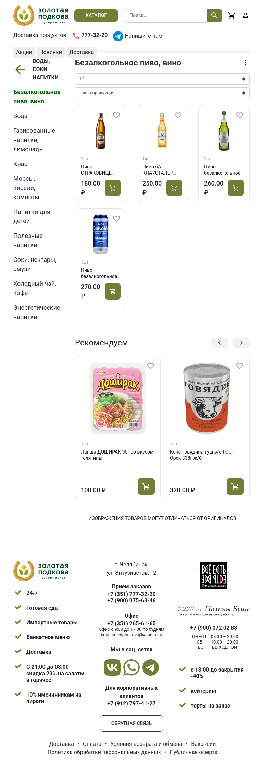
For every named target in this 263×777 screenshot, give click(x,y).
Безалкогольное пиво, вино (37, 96)
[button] (219, 343)
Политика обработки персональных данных (104, 752)
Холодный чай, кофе (34, 288)
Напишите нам (137, 36)
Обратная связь (131, 723)
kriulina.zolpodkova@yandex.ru (131, 634)
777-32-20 (90, 35)
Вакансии (203, 744)
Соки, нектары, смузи (35, 264)
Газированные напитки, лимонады (34, 140)
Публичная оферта (194, 752)
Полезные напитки (28, 240)
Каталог (96, 15)
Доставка (61, 744)
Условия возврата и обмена (146, 744)
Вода (20, 115)
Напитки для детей (31, 216)
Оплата (92, 744)
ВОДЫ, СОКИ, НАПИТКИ (35, 69)
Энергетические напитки (36, 312)
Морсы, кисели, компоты (26, 188)
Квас (20, 163)
